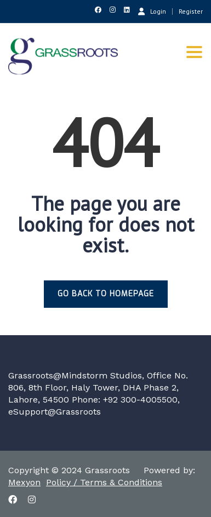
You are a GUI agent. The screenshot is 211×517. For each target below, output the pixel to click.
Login (152, 11)
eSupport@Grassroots (54, 411)
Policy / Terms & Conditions (104, 482)
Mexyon (24, 482)
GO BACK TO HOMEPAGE (106, 294)
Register (191, 11)
